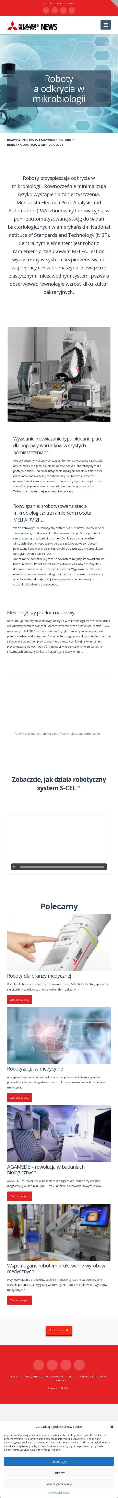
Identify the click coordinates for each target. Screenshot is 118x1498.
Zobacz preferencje (59, 1484)
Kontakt (61, 1380)
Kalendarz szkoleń (93, 1376)
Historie (64, 140)
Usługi (71, 1376)
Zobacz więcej (19, 1000)
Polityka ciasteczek (59, 1492)
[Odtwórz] (15, 867)
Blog (14, 1376)
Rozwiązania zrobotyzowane (31, 140)
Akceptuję (59, 1462)
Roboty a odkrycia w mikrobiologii (35, 145)
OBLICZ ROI (59, 1330)
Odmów (59, 1473)
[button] (112, 1427)
